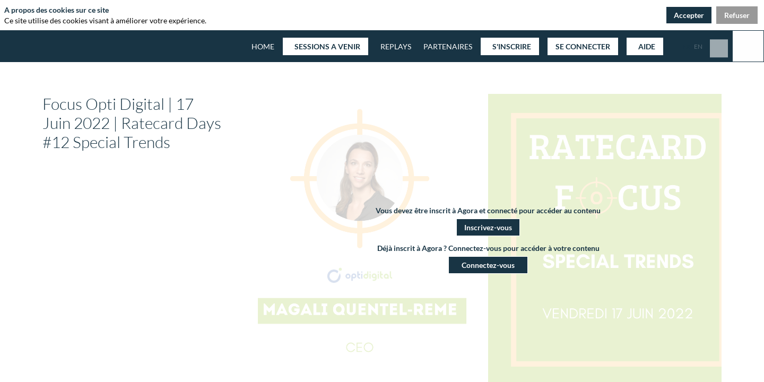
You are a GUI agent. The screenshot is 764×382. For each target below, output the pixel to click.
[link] (446, 46)
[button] (325, 46)
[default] (262, 46)
